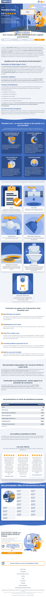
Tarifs (23, 576)
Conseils (23, 571)
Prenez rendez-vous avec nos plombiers (22, 32)
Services (23, 569)
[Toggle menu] (44, 2)
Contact (23, 580)
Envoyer (39, 39)
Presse (23, 583)
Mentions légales (30, 595)
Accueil (2, 7)
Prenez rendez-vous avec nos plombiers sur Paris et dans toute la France (11, 546)
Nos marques (23, 585)
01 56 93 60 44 (12, 552)
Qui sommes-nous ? (23, 573)
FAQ (23, 578)
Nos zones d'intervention (23, 587)
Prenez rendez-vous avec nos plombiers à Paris (20, 563)
